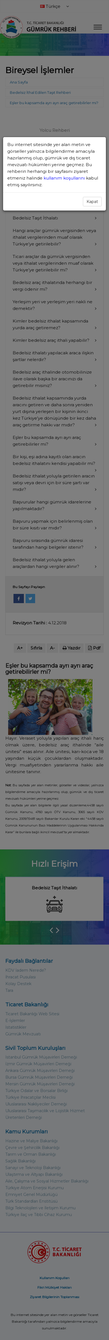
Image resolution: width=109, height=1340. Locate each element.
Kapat (92, 201)
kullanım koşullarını (65, 178)
